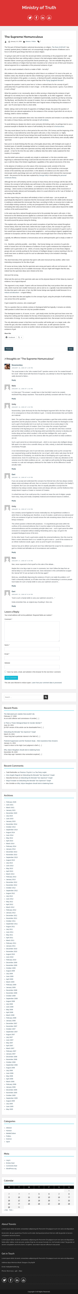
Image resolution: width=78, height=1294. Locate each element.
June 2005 (9, 1106)
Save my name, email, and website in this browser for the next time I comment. (34, 672)
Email (7, 654)
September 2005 (12, 1098)
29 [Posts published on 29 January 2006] (69, 1204)
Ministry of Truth (39, 7)
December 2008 (11, 990)
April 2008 (9, 1012)
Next (70, 349)
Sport (8, 1142)
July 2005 (9, 1104)
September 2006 (12, 1065)
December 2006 (11, 1057)
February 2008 (11, 1018)
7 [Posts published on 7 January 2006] (58, 1194)
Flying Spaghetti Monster (54, 80)
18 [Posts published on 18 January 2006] (29, 1200)
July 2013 (9, 863)
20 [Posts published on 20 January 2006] (49, 1200)
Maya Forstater (11, 781)
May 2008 (9, 1009)
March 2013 (10, 874)
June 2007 (9, 1040)
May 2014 (9, 838)
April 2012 (9, 904)
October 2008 (11, 996)
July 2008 (9, 1004)
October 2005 (11, 1095)
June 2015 (9, 818)
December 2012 (11, 882)
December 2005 (11, 1090)
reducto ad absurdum (12, 292)
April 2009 (9, 979)
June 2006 (9, 1073)
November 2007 (11, 1026)
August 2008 (10, 1001)
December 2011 (11, 915)
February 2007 (11, 1051)
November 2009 (11, 965)
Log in (8, 1160)
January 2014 (11, 849)
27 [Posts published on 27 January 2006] (49, 1204)
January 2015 (11, 821)
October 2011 (11, 921)
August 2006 (10, 1068)
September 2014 (12, 830)
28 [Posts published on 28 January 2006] (59, 1204)
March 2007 (10, 1048)
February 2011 (11, 943)
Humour (9, 1130)
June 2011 (9, 932)
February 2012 (11, 910)
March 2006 (10, 1081)
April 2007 (9, 1045)
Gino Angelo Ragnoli (13, 775)
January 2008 (11, 1021)
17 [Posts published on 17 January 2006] (19, 1200)
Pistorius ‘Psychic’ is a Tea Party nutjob (33, 772)
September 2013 (12, 857)
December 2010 (11, 949)
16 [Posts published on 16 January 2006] (9, 1200)
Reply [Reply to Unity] (14, 469)
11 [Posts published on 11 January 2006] (29, 1197)
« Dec (6, 1210)
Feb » (11, 1210)
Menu (4, 3)
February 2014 (11, 846)
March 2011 (10, 940)
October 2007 (11, 1029)
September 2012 (12, 890)
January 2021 (11, 810)
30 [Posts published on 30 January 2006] (9, 1207)
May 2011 (9, 935)
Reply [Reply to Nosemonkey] (14, 380)
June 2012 (9, 899)
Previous (9, 349)
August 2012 (10, 893)
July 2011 (9, 929)
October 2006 (11, 1062)
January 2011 (11, 946)
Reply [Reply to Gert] (14, 501)
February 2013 (11, 877)
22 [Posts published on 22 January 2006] (69, 1200)
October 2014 (11, 827)
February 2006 (11, 1084)
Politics (34, 41)
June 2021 (9, 805)
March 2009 (10, 982)
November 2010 (11, 951)
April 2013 (9, 871)
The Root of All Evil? (59, 47)
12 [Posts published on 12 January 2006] (39, 1197)
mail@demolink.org (12, 1267)
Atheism (28, 41)
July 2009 (9, 973)
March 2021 (10, 807)
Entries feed (10, 1163)
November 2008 (11, 993)
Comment (8, 619)
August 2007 (10, 1034)
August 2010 (10, 954)
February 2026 (11, 802)
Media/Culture (11, 1133)
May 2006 (9, 1076)
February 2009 (11, 985)
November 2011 (11, 918)
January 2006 (11, 1087)
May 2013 (9, 868)
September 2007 (12, 1032)
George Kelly (43, 175)
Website (7, 663)
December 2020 (11, 813)
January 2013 (11, 879)
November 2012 (11, 885)
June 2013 (9, 866)
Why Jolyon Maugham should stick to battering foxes (35, 783)
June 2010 (9, 957)
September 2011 (12, 924)
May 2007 (9, 1043)
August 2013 (10, 860)
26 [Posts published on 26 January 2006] (39, 1204)
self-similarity (44, 120)
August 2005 (10, 1101)
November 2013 (11, 854)
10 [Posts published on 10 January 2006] (19, 1197)
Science (9, 1139)
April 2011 (9, 938)
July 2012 (9, 896)
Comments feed (11, 1166)
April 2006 (9, 1079)
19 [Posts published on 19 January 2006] (39, 1200)
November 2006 (11, 1059)
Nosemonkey (17, 365)
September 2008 (12, 998)
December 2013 (11, 852)
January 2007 (11, 1054)
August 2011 (10, 926)
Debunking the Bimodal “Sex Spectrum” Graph (39, 775)
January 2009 (11, 987)
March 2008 (10, 1015)
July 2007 (9, 1037)
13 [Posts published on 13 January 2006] (49, 1197)
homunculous (59, 126)
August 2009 (10, 971)
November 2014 (11, 824)
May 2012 (9, 902)
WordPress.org (11, 1168)
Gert (13, 474)
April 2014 (9, 841)
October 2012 (11, 888)
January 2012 (11, 913)
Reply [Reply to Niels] (14, 399)
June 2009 (9, 976)
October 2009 (11, 968)
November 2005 (11, 1093)
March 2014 (10, 843)
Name (7, 645)
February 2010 (11, 960)
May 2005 (9, 1109)
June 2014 (9, 835)
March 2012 (10, 907)
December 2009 (11, 962)
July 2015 (9, 816)
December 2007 (11, 1023)
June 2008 (9, 1007)
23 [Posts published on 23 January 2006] (9, 1204)
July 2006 (9, 1070)
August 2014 (10, 832)
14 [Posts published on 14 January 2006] (59, 1197)
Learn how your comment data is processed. (47, 683)
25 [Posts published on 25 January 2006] (29, 1204)
